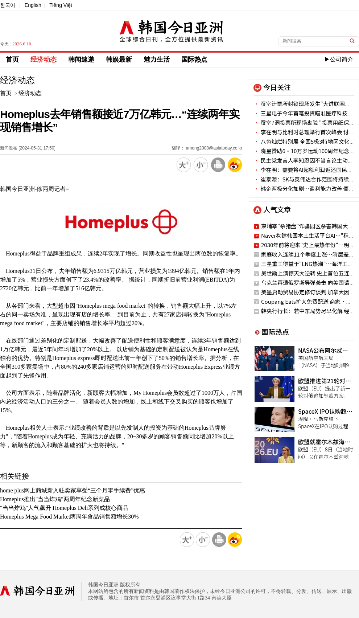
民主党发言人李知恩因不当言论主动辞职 (306, 160)
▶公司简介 (338, 59)
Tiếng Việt (60, 5)
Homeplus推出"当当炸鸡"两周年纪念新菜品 (55, 499)
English (33, 5)
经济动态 (43, 59)
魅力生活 (157, 59)
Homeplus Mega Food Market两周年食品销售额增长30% (69, 516)
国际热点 (194, 59)
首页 (12, 59)
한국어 (7, 5)
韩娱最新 (119, 59)
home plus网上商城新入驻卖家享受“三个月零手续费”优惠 (72, 490)
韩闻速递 (81, 59)
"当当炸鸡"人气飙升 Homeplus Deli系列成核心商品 (64, 508)
